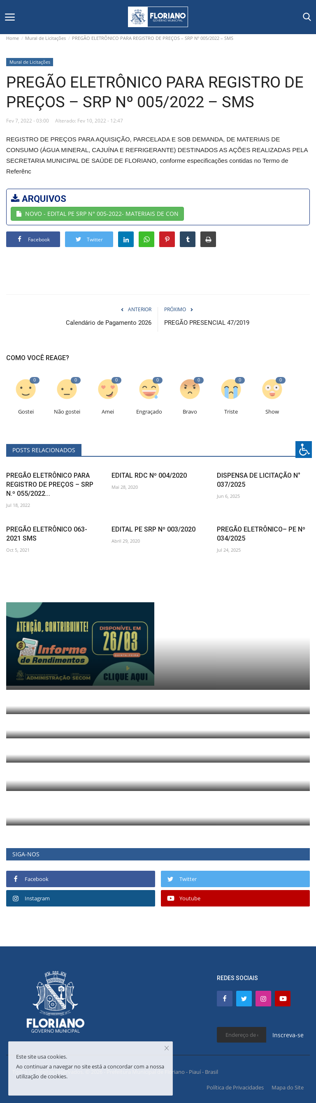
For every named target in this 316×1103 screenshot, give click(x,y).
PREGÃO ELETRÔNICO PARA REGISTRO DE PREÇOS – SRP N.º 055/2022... (49, 484)
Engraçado (149, 411)
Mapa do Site (288, 1087)
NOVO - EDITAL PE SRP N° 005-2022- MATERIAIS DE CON (97, 213)
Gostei (26, 411)
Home (12, 38)
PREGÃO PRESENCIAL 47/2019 (206, 322)
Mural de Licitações (45, 38)
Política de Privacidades (235, 1087)
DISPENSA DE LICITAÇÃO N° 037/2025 (258, 480)
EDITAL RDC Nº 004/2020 (149, 475)
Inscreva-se (288, 1035)
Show (272, 411)
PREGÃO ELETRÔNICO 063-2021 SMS (46, 533)
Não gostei (67, 411)
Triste (231, 411)
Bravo (190, 411)
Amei (108, 411)
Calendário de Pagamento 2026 (108, 322)
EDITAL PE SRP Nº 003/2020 (153, 529)
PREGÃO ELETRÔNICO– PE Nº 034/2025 (261, 533)
